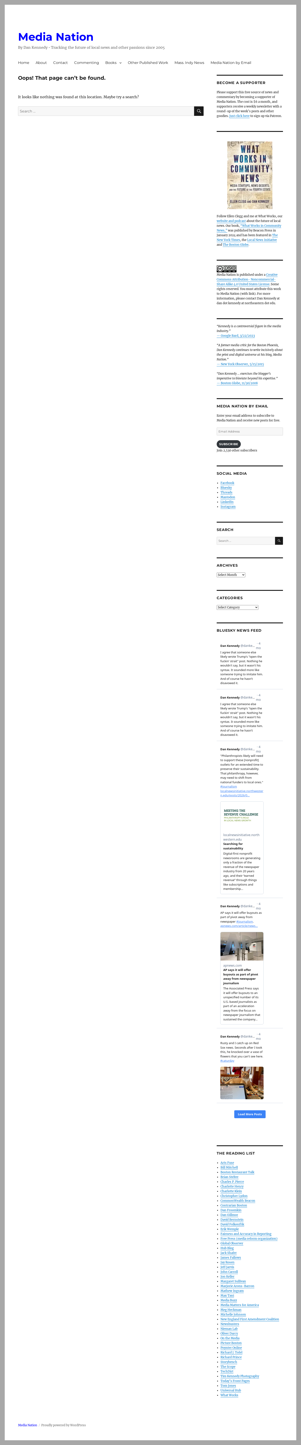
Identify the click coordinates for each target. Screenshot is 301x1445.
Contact (60, 63)
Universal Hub (231, 1390)
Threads (226, 492)
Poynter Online (231, 1348)
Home (23, 63)
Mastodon (228, 497)
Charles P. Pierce (232, 1182)
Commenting (86, 63)
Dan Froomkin (231, 1210)
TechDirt (227, 1371)
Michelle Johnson (233, 1314)
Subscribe (228, 444)
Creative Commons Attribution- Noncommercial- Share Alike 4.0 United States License (247, 279)
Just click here (239, 116)
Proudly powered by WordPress (63, 1425)
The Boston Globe (235, 245)
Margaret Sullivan (233, 1281)
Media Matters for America (240, 1305)
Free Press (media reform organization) (249, 1239)
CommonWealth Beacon (238, 1201)
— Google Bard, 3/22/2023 (236, 336)
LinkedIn (227, 502)
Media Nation (56, 36)
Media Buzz (229, 1300)
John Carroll (229, 1272)
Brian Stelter (230, 1177)
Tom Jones (228, 1386)
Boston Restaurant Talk (237, 1172)
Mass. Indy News (189, 63)
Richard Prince (231, 1357)
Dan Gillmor (229, 1215)
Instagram (228, 507)
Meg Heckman (231, 1310)
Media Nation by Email (231, 63)
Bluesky (226, 488)
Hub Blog (227, 1248)
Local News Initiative (262, 240)
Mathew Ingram (232, 1291)
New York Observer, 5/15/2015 (242, 364)
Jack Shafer (229, 1253)
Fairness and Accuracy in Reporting (246, 1234)
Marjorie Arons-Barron (237, 1286)
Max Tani (227, 1296)
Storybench (229, 1362)
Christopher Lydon (234, 1196)
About (41, 63)
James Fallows (231, 1258)
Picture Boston (231, 1343)
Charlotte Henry (232, 1186)
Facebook (227, 483)
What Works (229, 1395)
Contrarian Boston (234, 1205)
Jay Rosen (227, 1262)
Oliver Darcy (229, 1333)
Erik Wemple (230, 1229)
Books (111, 63)
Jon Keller (227, 1277)
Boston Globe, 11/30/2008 (239, 383)
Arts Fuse (227, 1163)
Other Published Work (148, 63)
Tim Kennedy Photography (240, 1376)
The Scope (228, 1367)
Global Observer (232, 1243)
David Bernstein (232, 1220)
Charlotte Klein (231, 1191)
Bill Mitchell (229, 1167)
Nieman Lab (229, 1329)
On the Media (230, 1338)
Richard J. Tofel (231, 1352)
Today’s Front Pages (235, 1381)
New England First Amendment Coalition (250, 1319)
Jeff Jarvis (227, 1267)
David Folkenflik (232, 1224)
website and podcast (231, 221)
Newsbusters (230, 1324)
